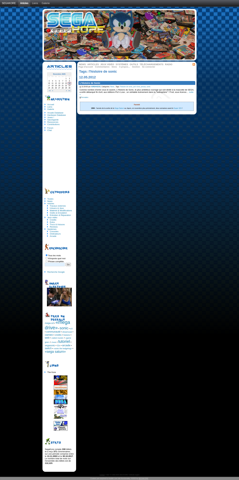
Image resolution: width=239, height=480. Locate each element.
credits (58, 335)
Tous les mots (54, 255)
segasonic (50, 345)
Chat (49, 130)
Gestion (136, 67)
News (82, 64)
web (47, 337)
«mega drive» (57, 325)
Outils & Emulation (58, 213)
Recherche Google (56, 272)
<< (50, 91)
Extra (52, 222)
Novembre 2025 (59, 74)
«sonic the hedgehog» (63, 348)
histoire (66, 335)
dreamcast (67, 332)
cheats (53, 342)
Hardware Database (56, 115)
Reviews (54, 227)
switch (48, 348)
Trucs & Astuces (57, 224)
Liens (35, 3)
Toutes (50, 199)
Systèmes (122, 64)
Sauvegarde (52, 120)
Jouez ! (50, 117)
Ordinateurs (55, 234)
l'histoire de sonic (126, 87)
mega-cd (49, 323)
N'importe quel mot (56, 258)
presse (143, 87)
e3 (71, 328)
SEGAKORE (9, 3)
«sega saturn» (55, 352)
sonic (148, 87)
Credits (53, 220)
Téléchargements (151, 64)
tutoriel (64, 341)
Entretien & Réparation (60, 215)
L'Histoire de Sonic (90, 83)
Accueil (50, 104)
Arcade (53, 236)
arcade (66, 345)
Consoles (54, 231)
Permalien (83, 97)
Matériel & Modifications (61, 210)
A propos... (124, 67)
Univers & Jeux (57, 208)
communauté (53, 331)
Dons (114, 67)
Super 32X (178, 108)
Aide (107, 475)
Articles (24, 3)
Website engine (134, 475)
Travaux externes (58, 206)
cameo (49, 334)
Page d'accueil (85, 67)
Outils (134, 64)
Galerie (46, 3)
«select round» (57, 338)
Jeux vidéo (107, 64)
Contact (102, 475)
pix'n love (136, 87)
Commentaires (102, 67)
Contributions (53, 124)
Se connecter (148, 67)
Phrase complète (56, 261)
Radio (169, 64)
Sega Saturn (119, 108)
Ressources (52, 122)
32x (58, 345)
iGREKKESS (96, 87)
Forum (50, 128)
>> (69, 91)
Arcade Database (55, 113)
